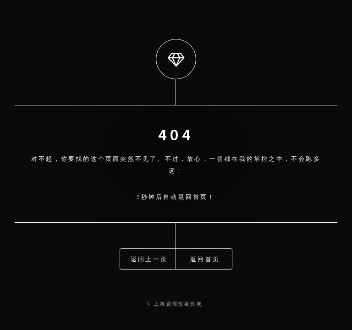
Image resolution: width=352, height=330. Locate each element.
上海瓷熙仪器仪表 (178, 304)
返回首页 (205, 258)
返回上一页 (149, 258)
